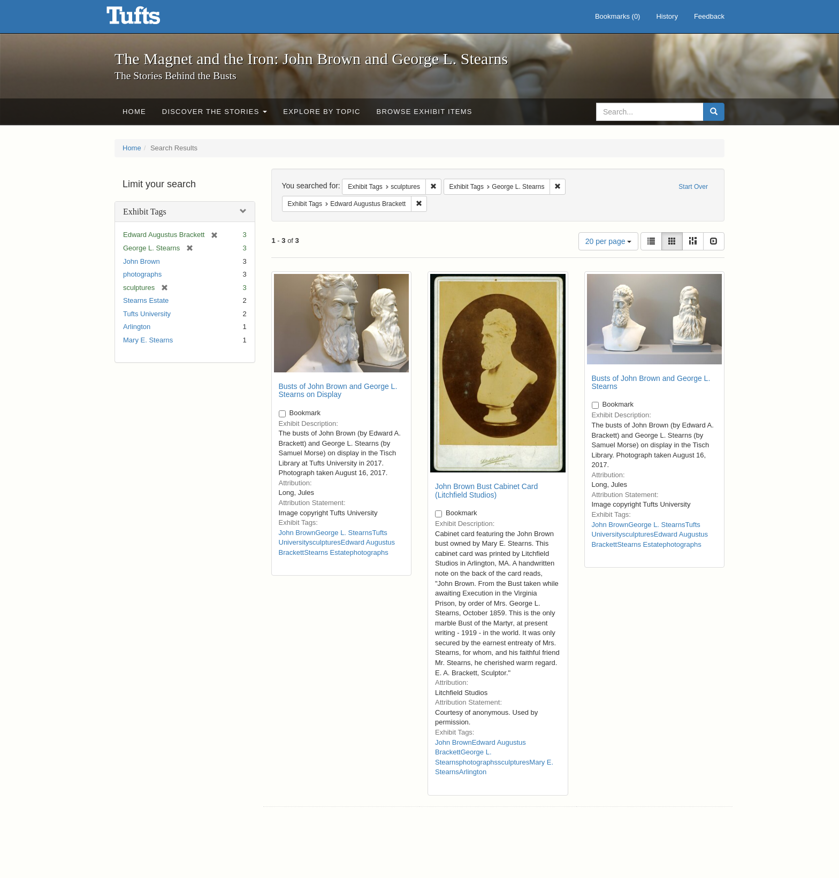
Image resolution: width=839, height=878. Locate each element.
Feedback (709, 16)
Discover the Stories (215, 112)
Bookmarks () (617, 16)
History (666, 16)
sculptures (325, 542)
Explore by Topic (321, 112)
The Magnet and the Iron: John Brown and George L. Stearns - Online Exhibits (146, 18)
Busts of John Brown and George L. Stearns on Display (338, 390)
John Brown (141, 261)
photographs (142, 274)
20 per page (608, 241)
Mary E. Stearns (148, 340)
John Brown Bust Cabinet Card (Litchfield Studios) (486, 490)
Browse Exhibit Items (424, 112)
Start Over (693, 186)
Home (134, 112)
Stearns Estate (146, 300)
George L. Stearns (343, 533)
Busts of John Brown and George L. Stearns (651, 382)
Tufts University (147, 314)
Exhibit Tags (144, 211)
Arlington (136, 327)
